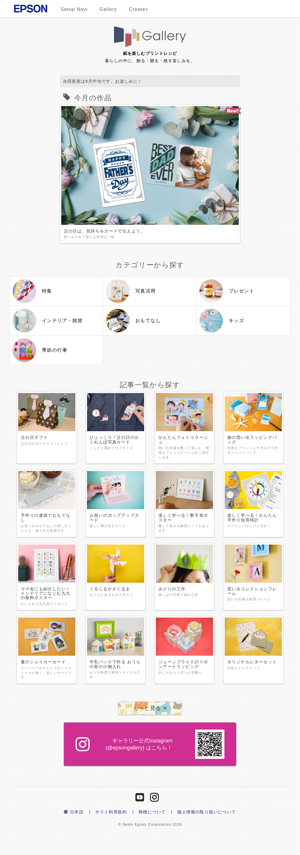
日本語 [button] (73, 812)
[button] (150, 708)
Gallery (108, 9)
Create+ (139, 9)
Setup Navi (74, 9)
